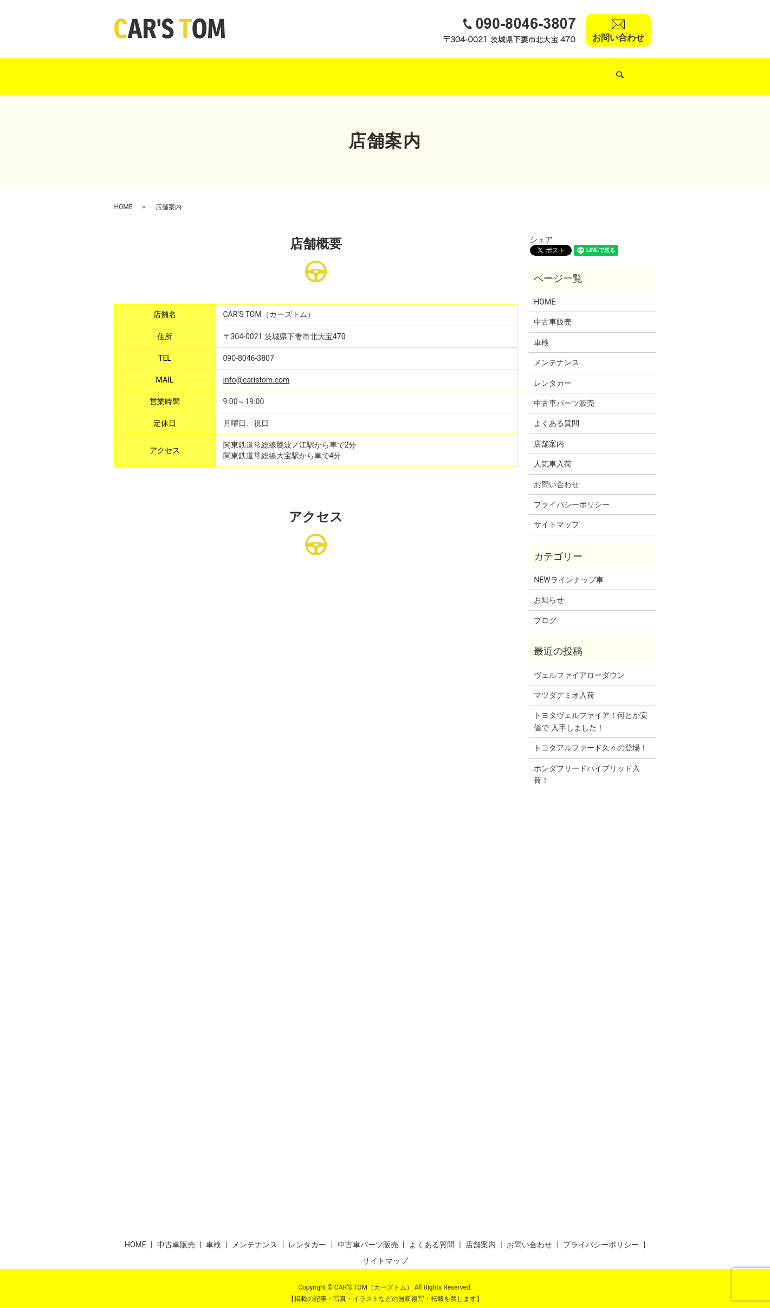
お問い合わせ (556, 473)
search (638, 71)
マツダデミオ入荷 (564, 685)
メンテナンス (345, 70)
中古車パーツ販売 (472, 70)
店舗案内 (600, 70)
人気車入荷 (251, 70)
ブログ (545, 610)
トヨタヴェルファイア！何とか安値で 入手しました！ (591, 711)
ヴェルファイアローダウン (579, 665)
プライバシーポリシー (572, 494)
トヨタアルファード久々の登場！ (591, 737)
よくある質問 (543, 70)
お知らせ (549, 589)
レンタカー (405, 70)
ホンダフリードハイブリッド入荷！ (587, 764)
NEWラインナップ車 (568, 569)
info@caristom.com (256, 369)
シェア (541, 229)
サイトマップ (556, 514)
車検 (296, 70)
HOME (147, 70)
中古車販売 (196, 70)
